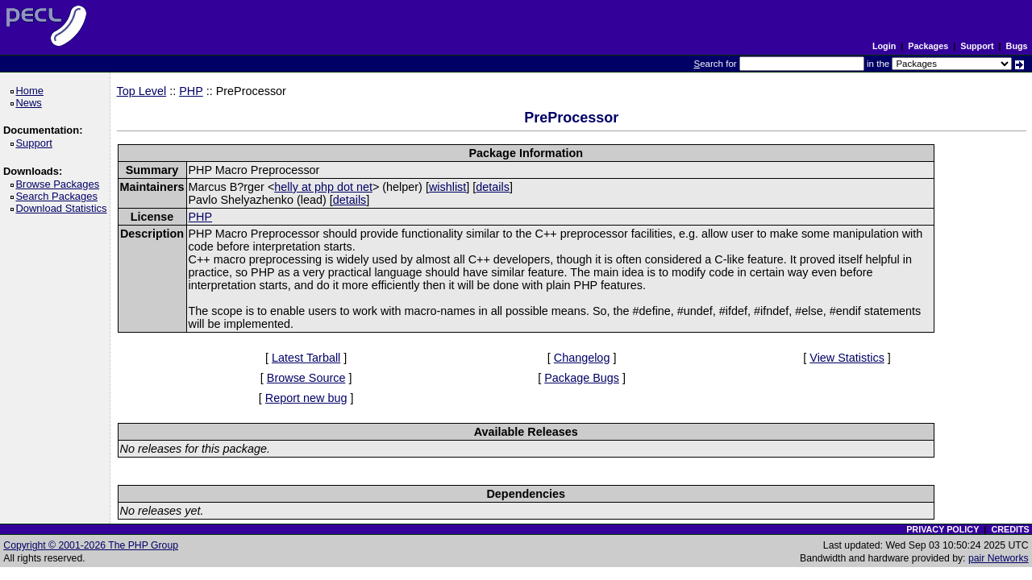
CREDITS (1010, 529)
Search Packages (59, 196)
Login (884, 46)
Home (32, 91)
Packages (928, 46)
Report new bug (306, 398)
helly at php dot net (323, 186)
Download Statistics (63, 208)
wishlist (447, 186)
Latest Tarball (306, 357)
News (31, 103)
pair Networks (998, 558)
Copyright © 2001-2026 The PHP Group (90, 545)
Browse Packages (60, 184)
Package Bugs (581, 377)
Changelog (582, 357)
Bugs (1017, 46)
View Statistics (846, 357)
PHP (191, 91)
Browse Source (306, 377)
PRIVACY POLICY (942, 529)
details (493, 186)
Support (976, 46)
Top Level (142, 91)
